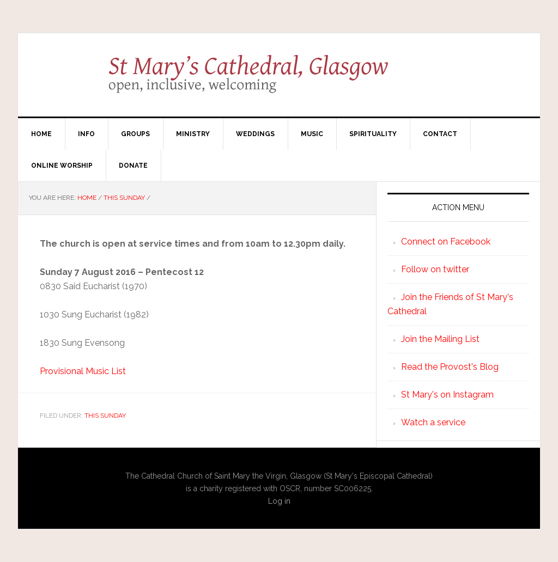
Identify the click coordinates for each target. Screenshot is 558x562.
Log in (279, 501)
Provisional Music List (83, 371)
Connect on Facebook (445, 241)
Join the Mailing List (440, 339)
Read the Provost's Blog (450, 367)
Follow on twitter (435, 269)
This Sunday (105, 415)
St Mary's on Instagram (447, 394)
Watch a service (433, 422)
